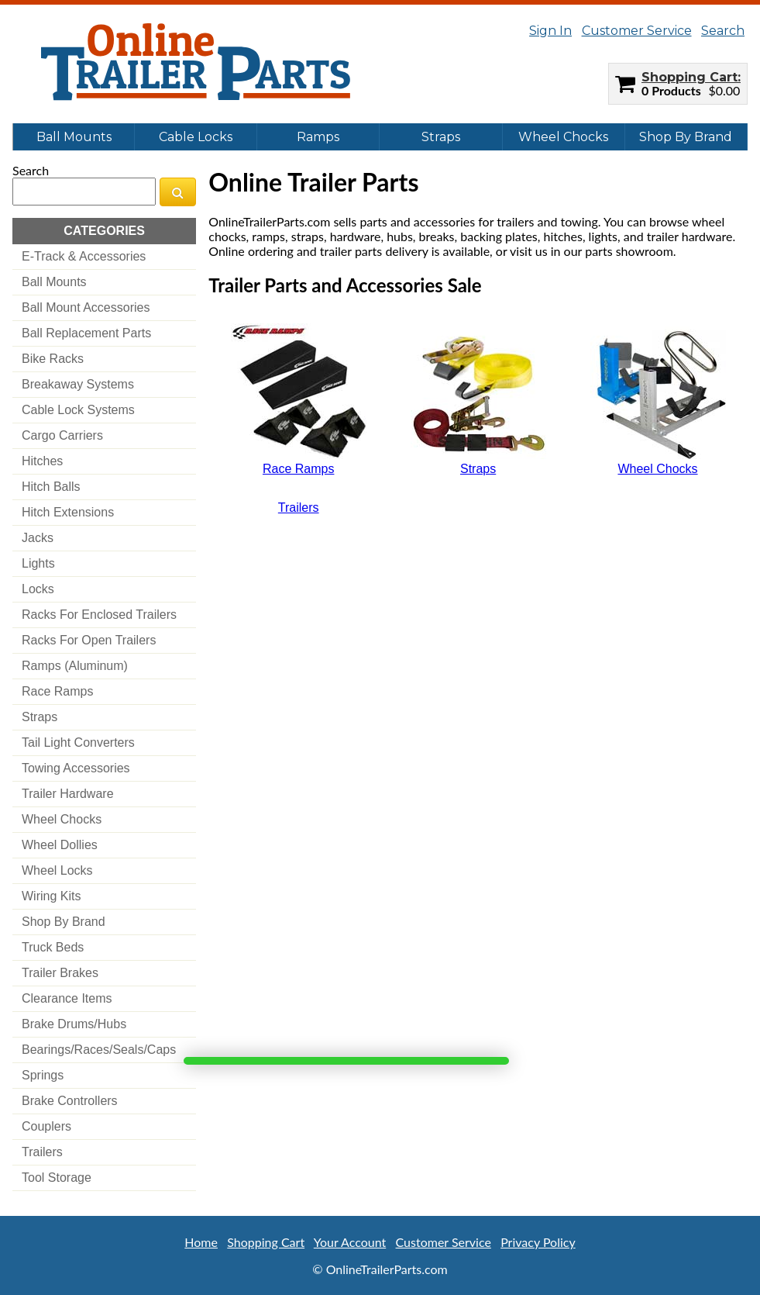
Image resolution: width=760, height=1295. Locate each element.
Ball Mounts (74, 137)
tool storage (56, 1177)
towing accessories (76, 768)
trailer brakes (60, 972)
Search (723, 30)
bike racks (53, 358)
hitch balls (51, 486)
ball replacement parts (86, 333)
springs (43, 1075)
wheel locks (57, 870)
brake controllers (70, 1100)
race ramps (57, 691)
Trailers (298, 507)
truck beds (53, 947)
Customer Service (637, 30)
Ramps (318, 137)
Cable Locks (195, 137)
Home (201, 1242)
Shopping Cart (689, 77)
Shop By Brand (685, 137)
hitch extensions (68, 512)
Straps (440, 137)
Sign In (550, 30)
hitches (42, 461)
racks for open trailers (89, 640)
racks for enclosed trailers (99, 614)
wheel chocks (61, 819)
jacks (37, 537)
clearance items (67, 998)
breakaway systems (78, 384)
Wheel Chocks (563, 137)
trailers (42, 1152)
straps (39, 716)
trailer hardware (68, 793)
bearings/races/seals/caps (99, 1049)
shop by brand (63, 921)
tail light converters (78, 742)
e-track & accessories (84, 256)
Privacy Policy (538, 1242)
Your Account (350, 1242)
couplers (46, 1126)
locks (38, 589)
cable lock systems (78, 409)
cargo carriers (62, 435)
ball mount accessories (86, 307)
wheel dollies (60, 844)
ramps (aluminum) (75, 665)
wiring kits (51, 896)
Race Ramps (298, 468)
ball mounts (54, 281)
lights (38, 563)
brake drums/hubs (74, 1024)
